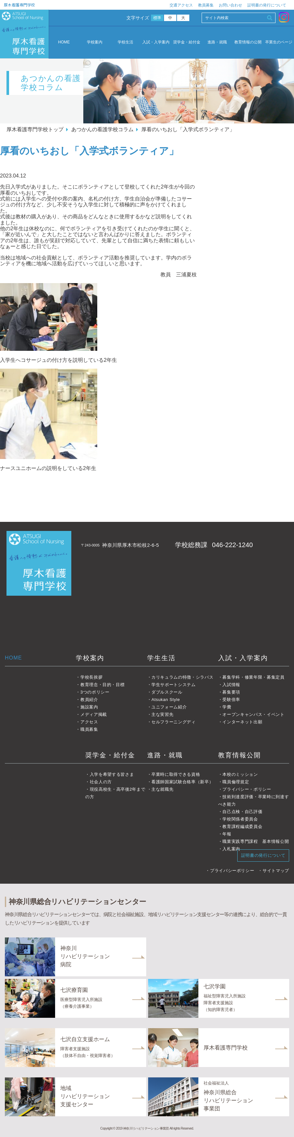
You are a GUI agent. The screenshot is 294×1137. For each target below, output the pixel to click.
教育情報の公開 (248, 42)
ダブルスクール (166, 692)
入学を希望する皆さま (112, 774)
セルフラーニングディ (173, 721)
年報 (226, 834)
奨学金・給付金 (186, 42)
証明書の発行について (266, 5)
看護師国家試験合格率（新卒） (182, 781)
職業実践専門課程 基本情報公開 (255, 841)
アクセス (89, 721)
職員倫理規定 (235, 781)
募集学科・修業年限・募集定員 (253, 677)
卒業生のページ (278, 42)
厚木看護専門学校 (19, 4)
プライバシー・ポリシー (246, 789)
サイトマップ (276, 870)
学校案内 (94, 42)
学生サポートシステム (173, 684)
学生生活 (161, 657)
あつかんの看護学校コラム (102, 129)
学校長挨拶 (91, 677)
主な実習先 (162, 714)
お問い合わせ (230, 5)
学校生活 (125, 42)
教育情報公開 (239, 755)
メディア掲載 (93, 714)
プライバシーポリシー (232, 870)
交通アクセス (181, 5)
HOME (64, 42)
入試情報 (231, 684)
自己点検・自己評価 (242, 811)
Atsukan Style (165, 699)
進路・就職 (217, 42)
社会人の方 (101, 781)
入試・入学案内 (156, 42)
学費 (226, 707)
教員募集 (206, 5)
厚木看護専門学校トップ (35, 129)
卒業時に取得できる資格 (175, 774)
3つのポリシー (95, 692)
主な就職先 (162, 789)
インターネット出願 (242, 721)
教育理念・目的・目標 (102, 684)
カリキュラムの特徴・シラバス (182, 677)
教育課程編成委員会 (242, 826)
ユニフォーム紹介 (169, 707)
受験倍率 (231, 699)
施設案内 (89, 707)
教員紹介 (89, 699)
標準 (157, 18)
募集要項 (231, 692)
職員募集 (89, 729)
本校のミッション (240, 774)
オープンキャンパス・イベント (253, 714)
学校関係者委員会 (240, 819)
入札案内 (231, 848)
